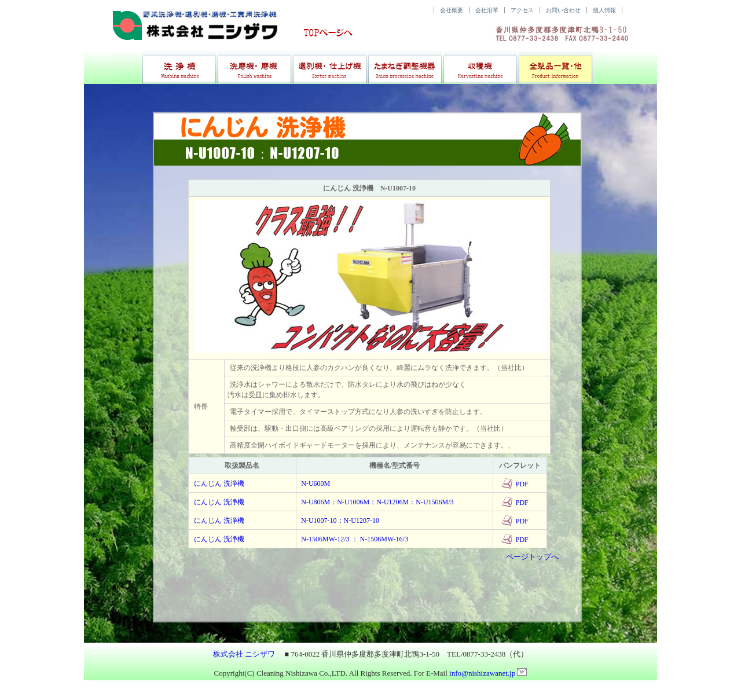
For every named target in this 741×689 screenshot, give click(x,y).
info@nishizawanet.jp (488, 673)
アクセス (522, 10)
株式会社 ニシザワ (244, 654)
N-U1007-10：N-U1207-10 (340, 520)
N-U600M (315, 483)
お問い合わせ (563, 10)
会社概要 (451, 10)
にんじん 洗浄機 (219, 483)
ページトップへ (532, 556)
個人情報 (604, 10)
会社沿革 (486, 10)
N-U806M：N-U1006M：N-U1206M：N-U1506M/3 (377, 502)
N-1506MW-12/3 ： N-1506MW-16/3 (354, 539)
